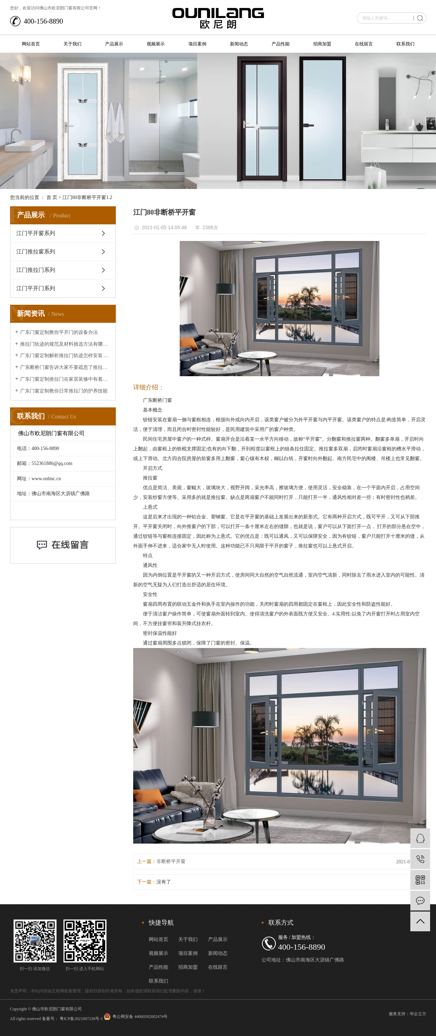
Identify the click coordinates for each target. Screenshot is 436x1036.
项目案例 (197, 43)
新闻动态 (239, 43)
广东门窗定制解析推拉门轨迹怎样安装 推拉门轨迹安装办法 (65, 355)
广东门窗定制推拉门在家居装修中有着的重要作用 (65, 379)
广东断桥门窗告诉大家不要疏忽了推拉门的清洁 (65, 367)
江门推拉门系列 (35, 270)
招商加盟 (322, 43)
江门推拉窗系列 (35, 251)
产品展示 (114, 43)
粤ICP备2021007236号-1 (81, 1018)
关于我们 (72, 43)
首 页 (52, 197)
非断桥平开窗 (171, 861)
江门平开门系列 (35, 288)
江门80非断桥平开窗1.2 (87, 197)
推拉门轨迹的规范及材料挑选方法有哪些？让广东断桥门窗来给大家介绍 (65, 344)
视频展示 (156, 43)
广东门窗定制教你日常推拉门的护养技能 (64, 391)
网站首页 (31, 43)
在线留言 (364, 43)
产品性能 (281, 43)
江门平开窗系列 (35, 233)
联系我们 (405, 43)
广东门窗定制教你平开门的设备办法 (59, 332)
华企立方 (418, 1013)
